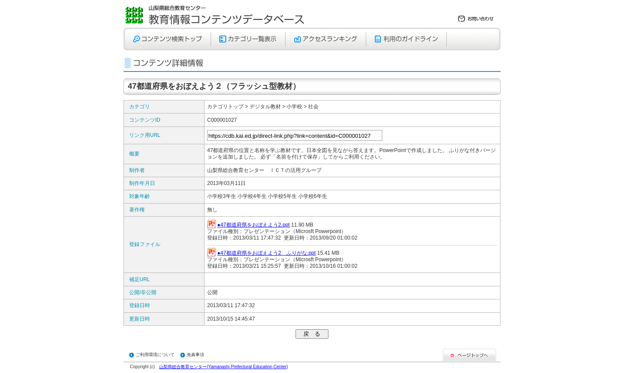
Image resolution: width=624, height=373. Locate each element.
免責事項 (195, 354)
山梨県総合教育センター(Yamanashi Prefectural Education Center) (223, 366)
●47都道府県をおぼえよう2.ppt (253, 225)
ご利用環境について (155, 354)
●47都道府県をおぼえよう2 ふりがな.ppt (266, 253)
